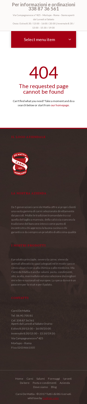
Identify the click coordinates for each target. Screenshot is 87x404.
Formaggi (54, 378)
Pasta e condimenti (44, 383)
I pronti (67, 378)
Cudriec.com (50, 398)
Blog (54, 387)
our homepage (60, 105)
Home (19, 378)
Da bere (24, 383)
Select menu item (39, 39)
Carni (29, 378)
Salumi (40, 378)
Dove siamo (40, 387)
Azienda (65, 383)
